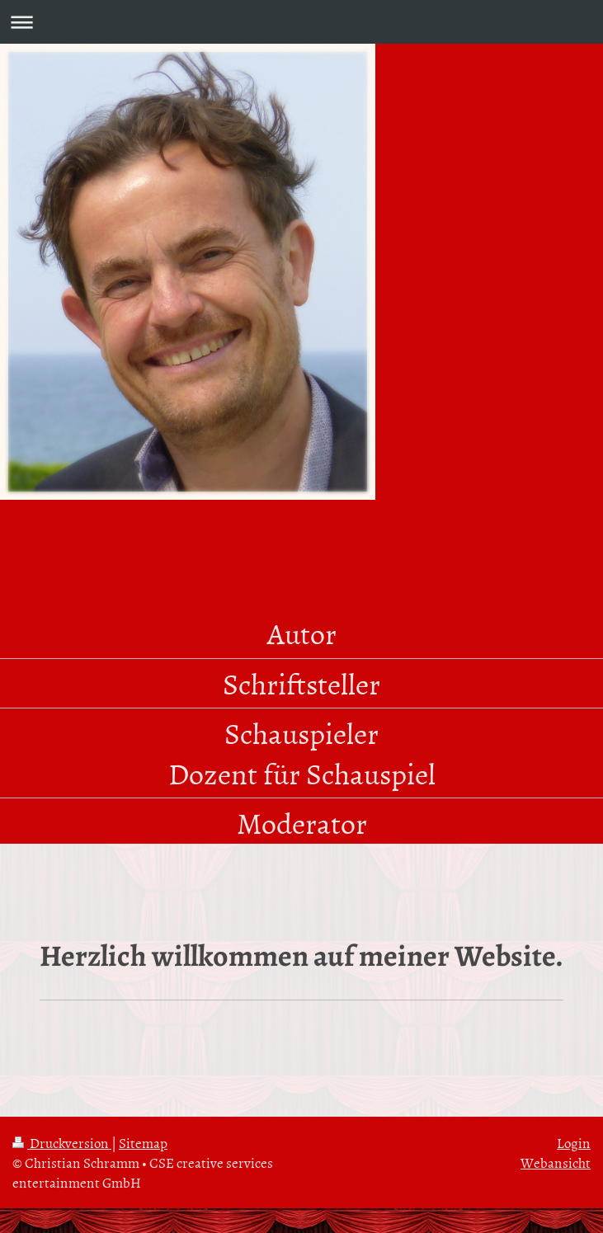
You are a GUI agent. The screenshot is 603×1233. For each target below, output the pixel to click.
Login (574, 1142)
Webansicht (556, 1162)
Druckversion (61, 1142)
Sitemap (143, 1142)
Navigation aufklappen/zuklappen (301, 22)
